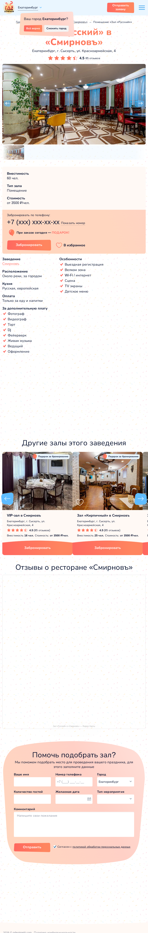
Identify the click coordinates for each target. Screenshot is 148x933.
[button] (7, 103)
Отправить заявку (120, 7)
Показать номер (73, 223)
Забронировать (37, 548)
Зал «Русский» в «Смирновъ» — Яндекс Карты (74, 726)
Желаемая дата (68, 791)
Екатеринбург (28, 7)
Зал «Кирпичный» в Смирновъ (103, 515)
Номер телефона (69, 774)
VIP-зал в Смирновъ (24, 515)
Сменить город (56, 28)
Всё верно (33, 28)
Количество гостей (28, 791)
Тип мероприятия (110, 791)
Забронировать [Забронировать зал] (29, 245)
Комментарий (24, 809)
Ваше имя (21, 774)
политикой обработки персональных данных (101, 846)
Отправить (32, 847)
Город (101, 774)
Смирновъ (10, 264)
